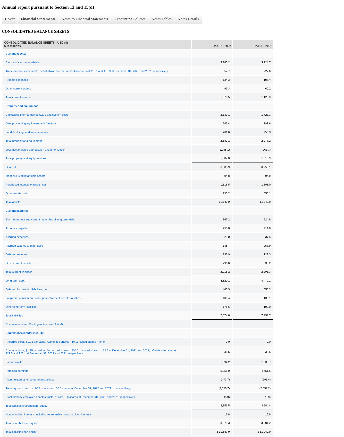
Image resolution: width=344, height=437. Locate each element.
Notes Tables (162, 19)
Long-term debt (15, 280)
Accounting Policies (129, 19)
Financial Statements (38, 19)
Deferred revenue (16, 254)
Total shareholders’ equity (21, 423)
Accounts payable (17, 228)
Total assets (13, 202)
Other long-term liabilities (21, 306)
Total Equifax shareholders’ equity (26, 405)
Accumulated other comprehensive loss (30, 379)
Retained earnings (17, 370)
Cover (10, 19)
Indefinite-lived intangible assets (25, 175)
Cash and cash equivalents (22, 62)
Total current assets (18, 97)
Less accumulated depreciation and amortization (36, 149)
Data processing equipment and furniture (31, 123)
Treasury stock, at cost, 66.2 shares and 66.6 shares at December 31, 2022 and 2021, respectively (68, 388)
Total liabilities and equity (21, 431)
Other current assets (18, 88)
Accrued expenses (17, 236)
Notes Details (188, 19)
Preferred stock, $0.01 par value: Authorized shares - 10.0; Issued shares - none (55, 341)
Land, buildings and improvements (27, 132)
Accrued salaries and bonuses (24, 245)
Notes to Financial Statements (85, 19)
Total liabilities (14, 315)
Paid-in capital (14, 362)
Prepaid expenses (17, 79)
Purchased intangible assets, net (26, 184)
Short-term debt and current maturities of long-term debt (40, 219)
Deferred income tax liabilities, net (27, 289)
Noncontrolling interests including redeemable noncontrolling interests (49, 414)
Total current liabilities (19, 271)
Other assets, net (16, 193)
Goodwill (11, 167)
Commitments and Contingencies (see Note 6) (34, 324)
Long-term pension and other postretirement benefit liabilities (43, 298)
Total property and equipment (24, 140)
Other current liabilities (19, 263)
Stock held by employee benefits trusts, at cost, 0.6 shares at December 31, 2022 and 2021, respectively (70, 397)
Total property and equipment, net (26, 158)
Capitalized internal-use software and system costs (37, 114)
